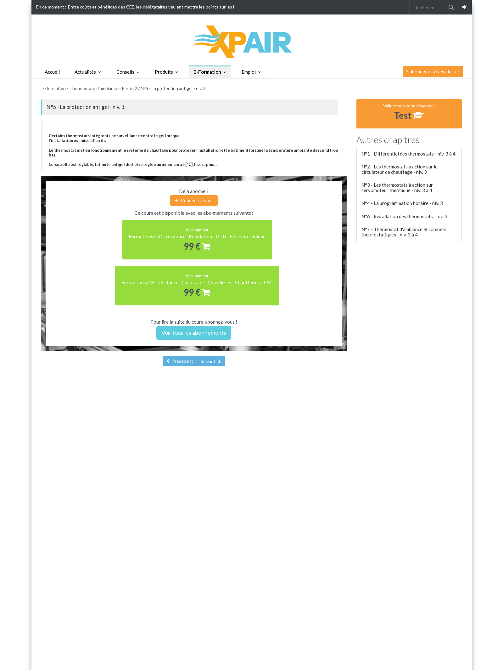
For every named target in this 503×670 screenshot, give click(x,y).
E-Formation (207, 72)
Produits (164, 72)
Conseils (125, 72)
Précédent (179, 361)
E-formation (54, 88)
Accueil (52, 72)
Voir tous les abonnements (193, 332)
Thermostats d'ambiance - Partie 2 (103, 88)
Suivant (211, 361)
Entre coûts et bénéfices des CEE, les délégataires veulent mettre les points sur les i (151, 6)
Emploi (249, 72)
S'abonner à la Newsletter (433, 71)
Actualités (85, 72)
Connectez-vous (194, 200)
